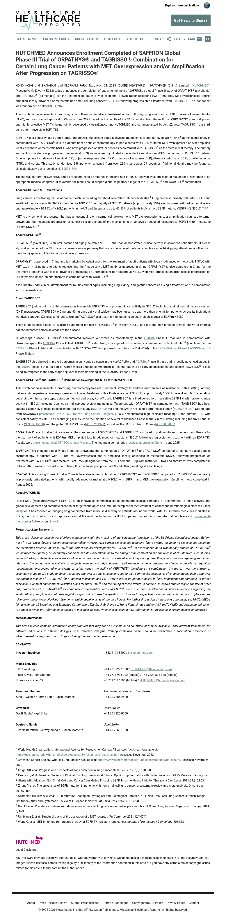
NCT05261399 (67, 168)
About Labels (86, 39)
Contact (112, 39)
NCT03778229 (183, 409)
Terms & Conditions (115, 903)
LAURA (25, 367)
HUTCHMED (200, 85)
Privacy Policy (176, 903)
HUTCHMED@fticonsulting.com (151, 669)
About (31, 903)
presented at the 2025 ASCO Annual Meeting (61, 442)
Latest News (26, 39)
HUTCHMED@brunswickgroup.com (162, 680)
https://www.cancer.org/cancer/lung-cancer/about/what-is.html (138, 760)
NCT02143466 (101, 409)
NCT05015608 (34, 424)
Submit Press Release (85, 903)
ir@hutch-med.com (140, 652)
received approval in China (145, 442)
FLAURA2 (49, 343)
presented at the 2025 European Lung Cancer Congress (76, 414)
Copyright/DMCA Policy (147, 903)
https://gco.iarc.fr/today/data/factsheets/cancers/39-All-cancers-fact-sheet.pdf (67, 754)
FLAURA (149, 338)
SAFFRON (22, 348)
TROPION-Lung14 (169, 348)
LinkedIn (54, 521)
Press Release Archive (53, 903)
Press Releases (56, 39)
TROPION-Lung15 (199, 348)
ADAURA (141, 361)
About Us (134, 39)
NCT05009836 (164, 424)
